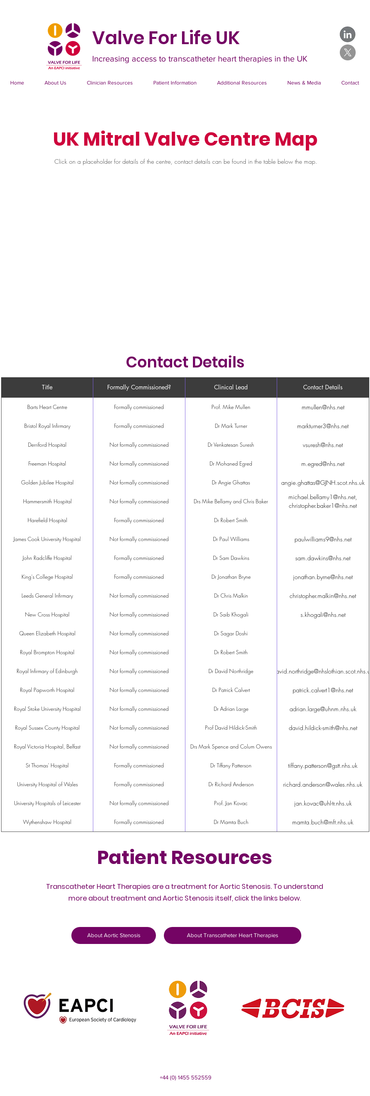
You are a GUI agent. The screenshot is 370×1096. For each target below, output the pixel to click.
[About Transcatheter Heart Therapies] (232, 935)
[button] (110, 83)
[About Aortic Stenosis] (113, 935)
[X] (348, 52)
